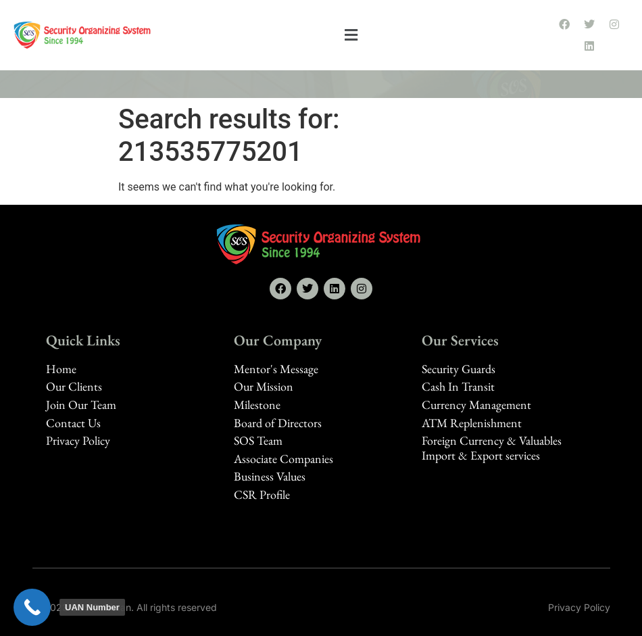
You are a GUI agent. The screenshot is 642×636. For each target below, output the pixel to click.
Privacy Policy (579, 607)
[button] (351, 35)
